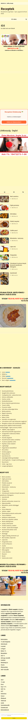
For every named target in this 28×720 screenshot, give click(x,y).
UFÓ (2, 691)
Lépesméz (5, 540)
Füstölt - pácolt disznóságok (10, 527)
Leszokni (3, 646)
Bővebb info (9, 715)
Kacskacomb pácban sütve (9, 529)
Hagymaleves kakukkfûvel (9, 448)
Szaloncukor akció (7, 558)
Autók (2, 703)
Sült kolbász (13, 214)
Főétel (6, 376)
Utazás (2, 665)
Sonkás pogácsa (6, 452)
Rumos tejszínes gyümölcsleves (11, 403)
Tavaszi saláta (6, 405)
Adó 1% (3, 655)
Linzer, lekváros (6, 552)
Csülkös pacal (13, 230)
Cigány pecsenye (14, 205)
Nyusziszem (5, 462)
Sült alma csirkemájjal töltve (10, 409)
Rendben (14, 718)
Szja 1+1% (3, 687)
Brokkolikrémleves (7, 401)
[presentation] (4, 192)
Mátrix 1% (3, 651)
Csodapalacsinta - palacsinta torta (11, 395)
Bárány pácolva (6, 411)
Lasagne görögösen (7, 466)
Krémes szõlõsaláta (7, 397)
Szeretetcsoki (4, 707)
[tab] (4, 192)
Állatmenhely (4, 667)
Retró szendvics (14, 196)
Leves (6, 372)
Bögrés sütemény (7, 413)
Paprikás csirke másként (8, 444)
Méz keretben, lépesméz (9, 538)
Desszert (7, 378)
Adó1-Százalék (5, 669)
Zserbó (4, 546)
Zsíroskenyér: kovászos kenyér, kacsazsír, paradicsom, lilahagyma (18, 265)
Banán (4, 556)
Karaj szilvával (6, 454)
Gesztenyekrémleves (8, 391)
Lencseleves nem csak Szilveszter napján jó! (14, 421)
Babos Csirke (5, 417)
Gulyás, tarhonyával (7, 523)
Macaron (4, 554)
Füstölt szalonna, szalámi (9, 525)
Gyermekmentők (5, 705)
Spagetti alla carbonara (8, 393)
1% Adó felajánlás (5, 642)
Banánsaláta (5, 415)
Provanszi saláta (6, 407)
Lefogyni (3, 648)
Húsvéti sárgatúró (7, 437)
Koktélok (3, 660)
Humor (2, 696)
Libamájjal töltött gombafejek (10, 458)
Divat (2, 684)
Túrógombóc (13, 255)
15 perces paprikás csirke (9, 442)
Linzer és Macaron (7, 544)
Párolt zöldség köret (7, 521)
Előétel (4, 374)
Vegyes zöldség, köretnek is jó (10, 536)
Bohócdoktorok (5, 710)
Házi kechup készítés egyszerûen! (11, 431)
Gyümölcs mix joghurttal (9, 419)
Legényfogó (5, 446)
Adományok (4, 644)
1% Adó (3, 682)
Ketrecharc (3, 693)
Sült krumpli (5, 531)
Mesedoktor (4, 653)
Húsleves (4, 499)
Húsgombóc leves (7, 542)
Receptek (7, 9)
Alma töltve (5, 450)
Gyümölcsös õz (6, 456)
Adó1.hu (3, 689)
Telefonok (3, 700)
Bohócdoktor (4, 639)
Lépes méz (13, 246)
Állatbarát (3, 698)
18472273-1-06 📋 (14, 48)
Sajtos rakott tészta (7, 548)
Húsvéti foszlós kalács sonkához (11, 440)
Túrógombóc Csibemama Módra (11, 433)
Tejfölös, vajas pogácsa (8, 429)
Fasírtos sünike (6, 399)
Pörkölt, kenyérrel (14, 221)
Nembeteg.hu (4, 662)
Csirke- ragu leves (7, 464)
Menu (14, 19)
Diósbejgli (4, 533)
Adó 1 (2, 680)
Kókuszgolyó (5, 550)
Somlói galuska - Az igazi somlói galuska (13, 460)
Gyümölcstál (13, 273)
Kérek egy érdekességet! (14, 122)
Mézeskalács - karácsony (16, 238)
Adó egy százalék (5, 658)
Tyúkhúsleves (6, 435)
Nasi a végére (9, 380)
